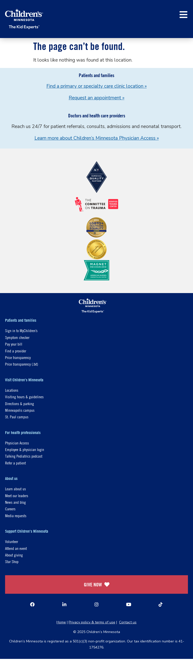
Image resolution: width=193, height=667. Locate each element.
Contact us (128, 622)
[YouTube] (128, 604)
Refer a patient (15, 462)
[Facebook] (32, 604)
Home (61, 622)
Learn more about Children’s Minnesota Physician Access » (96, 138)
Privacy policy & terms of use (92, 622)
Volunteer (11, 541)
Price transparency (18, 357)
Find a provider (15, 350)
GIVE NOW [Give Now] (96, 584)
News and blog (15, 502)
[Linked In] (64, 604)
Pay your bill (13, 343)
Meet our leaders (16, 495)
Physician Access (17, 442)
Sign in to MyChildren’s (21, 330)
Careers (10, 508)
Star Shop (11, 561)
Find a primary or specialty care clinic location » (96, 86)
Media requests (15, 515)
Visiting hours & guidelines (24, 396)
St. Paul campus (16, 416)
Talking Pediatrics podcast (23, 456)
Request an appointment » (96, 98)
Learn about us (15, 488)
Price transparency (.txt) (21, 364)
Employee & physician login (24, 449)
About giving (14, 554)
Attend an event (16, 548)
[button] (183, 14)
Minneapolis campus (19, 410)
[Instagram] (96, 604)
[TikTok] (160, 604)
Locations (11, 390)
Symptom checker (17, 337)
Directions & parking (19, 403)
